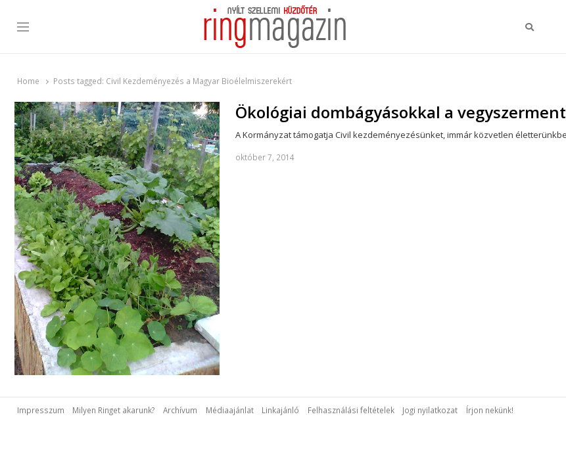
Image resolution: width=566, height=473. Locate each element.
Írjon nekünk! (489, 410)
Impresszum (40, 410)
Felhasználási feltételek (351, 410)
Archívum (180, 410)
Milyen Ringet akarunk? (113, 410)
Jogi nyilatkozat (430, 410)
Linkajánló (280, 410)
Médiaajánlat (230, 410)
